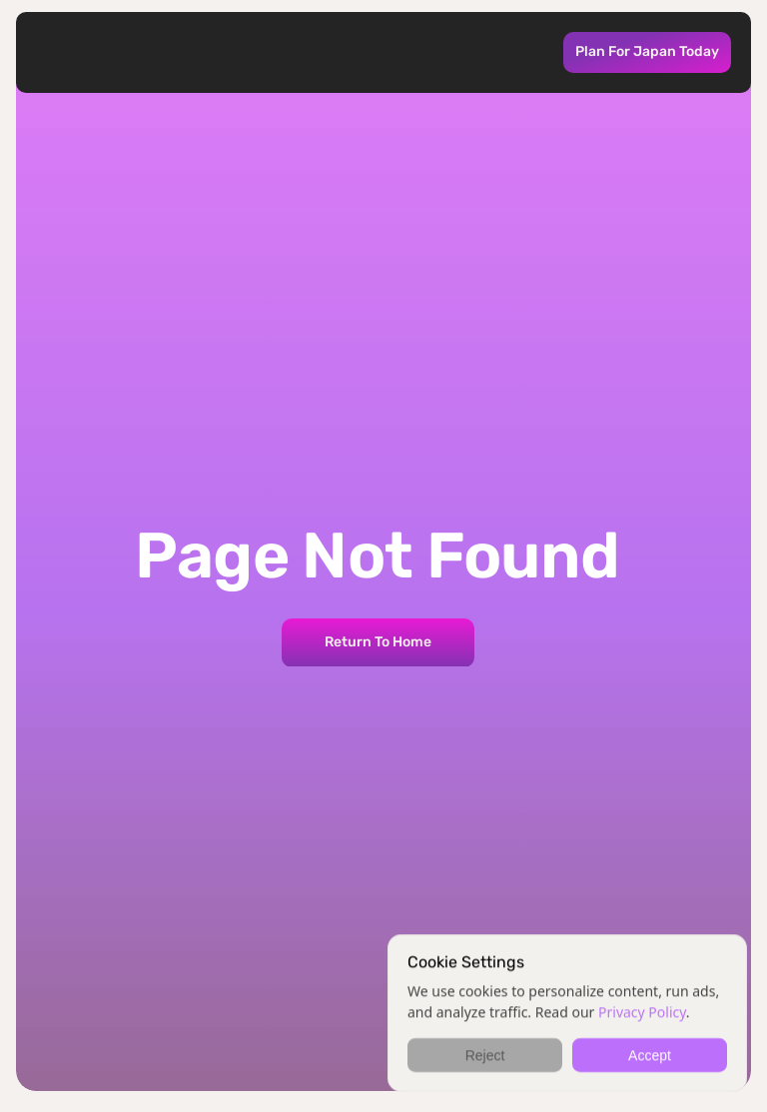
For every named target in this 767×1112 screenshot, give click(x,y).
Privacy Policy (642, 1011)
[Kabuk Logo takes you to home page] (104, 52)
